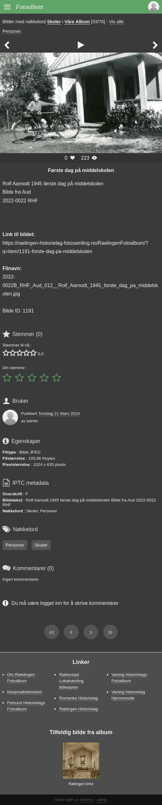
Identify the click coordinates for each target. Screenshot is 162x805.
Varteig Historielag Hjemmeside (128, 695)
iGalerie (86, 800)
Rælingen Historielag (78, 709)
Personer (11, 31)
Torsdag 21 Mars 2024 (59, 413)
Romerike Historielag (78, 698)
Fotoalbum (29, 6)
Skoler (54, 21)
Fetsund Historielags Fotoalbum (26, 705)
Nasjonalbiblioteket (24, 692)
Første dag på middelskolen (81, 170)
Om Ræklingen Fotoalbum (21, 677)
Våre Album (77, 21)
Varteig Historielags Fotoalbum (129, 677)
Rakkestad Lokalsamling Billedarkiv (71, 680)
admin (102, 800)
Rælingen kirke (81, 784)
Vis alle (116, 21)
